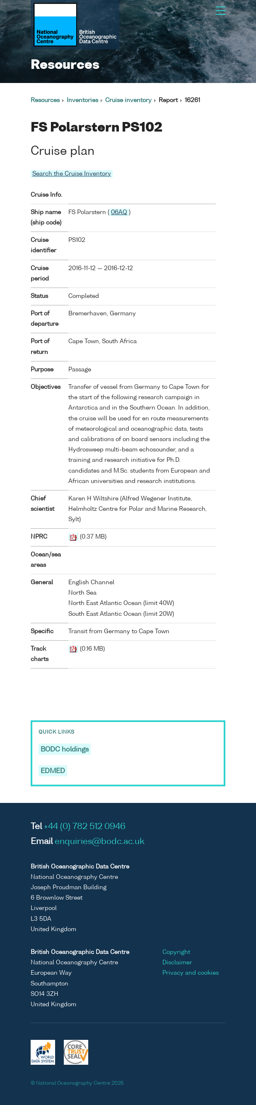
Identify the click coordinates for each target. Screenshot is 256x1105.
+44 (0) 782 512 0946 (85, 827)
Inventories (82, 100)
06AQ (119, 212)
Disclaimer (177, 963)
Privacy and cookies (190, 973)
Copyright (176, 952)
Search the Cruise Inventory (71, 174)
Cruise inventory (128, 100)
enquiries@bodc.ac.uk (100, 842)
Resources (45, 100)
